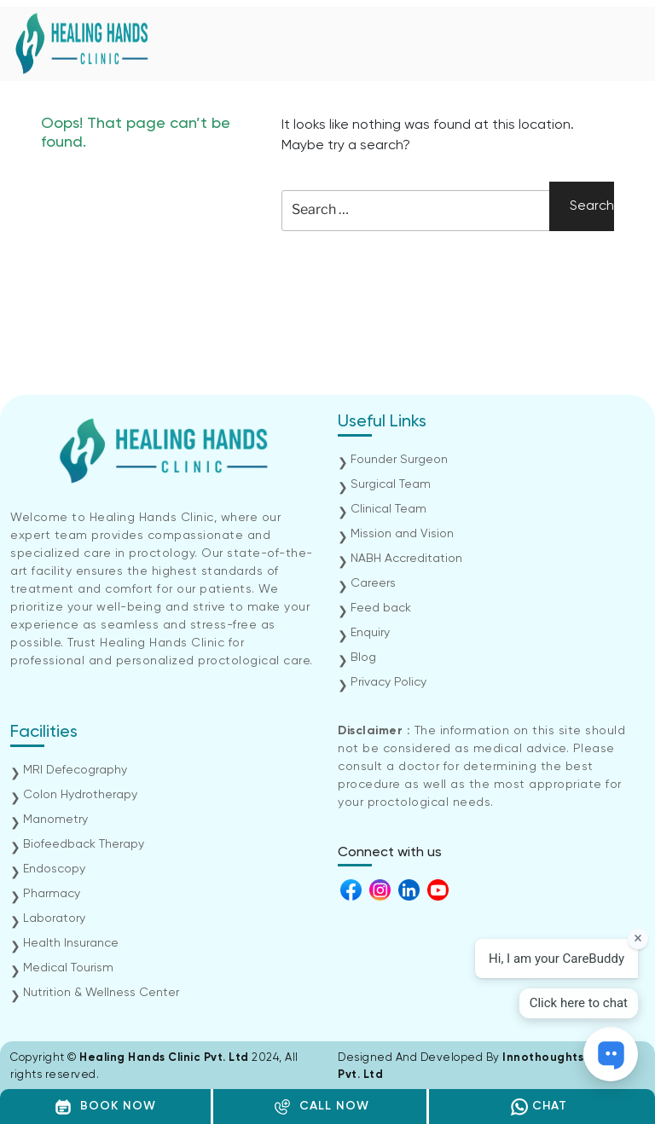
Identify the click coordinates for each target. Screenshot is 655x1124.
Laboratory (54, 918)
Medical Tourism (68, 968)
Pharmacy (51, 894)
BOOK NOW (105, 1106)
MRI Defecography (75, 770)
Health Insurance (71, 943)
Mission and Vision (402, 534)
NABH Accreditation (406, 559)
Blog (363, 657)
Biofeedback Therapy (83, 844)
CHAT (539, 1106)
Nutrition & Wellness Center (101, 993)
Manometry (55, 820)
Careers (373, 583)
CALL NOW (321, 1106)
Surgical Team (391, 484)
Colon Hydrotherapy (80, 795)
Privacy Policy (388, 682)
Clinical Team (388, 509)
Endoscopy (54, 869)
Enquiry (370, 633)
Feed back (381, 608)
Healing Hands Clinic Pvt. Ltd (165, 1057)
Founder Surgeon (399, 460)
